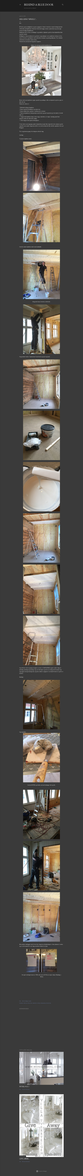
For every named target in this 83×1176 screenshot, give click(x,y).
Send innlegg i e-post (26, 1001)
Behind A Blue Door (28, 1003)
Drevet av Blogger (41, 1171)
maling (38, 1003)
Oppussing (43, 1003)
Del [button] (20, 1001)
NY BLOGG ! (24, 1086)
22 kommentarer (26, 1089)
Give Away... (24, 1158)
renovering (48, 1003)
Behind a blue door (38, 4)
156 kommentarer (26, 1161)
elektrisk (35, 1003)
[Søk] (63, 4)
